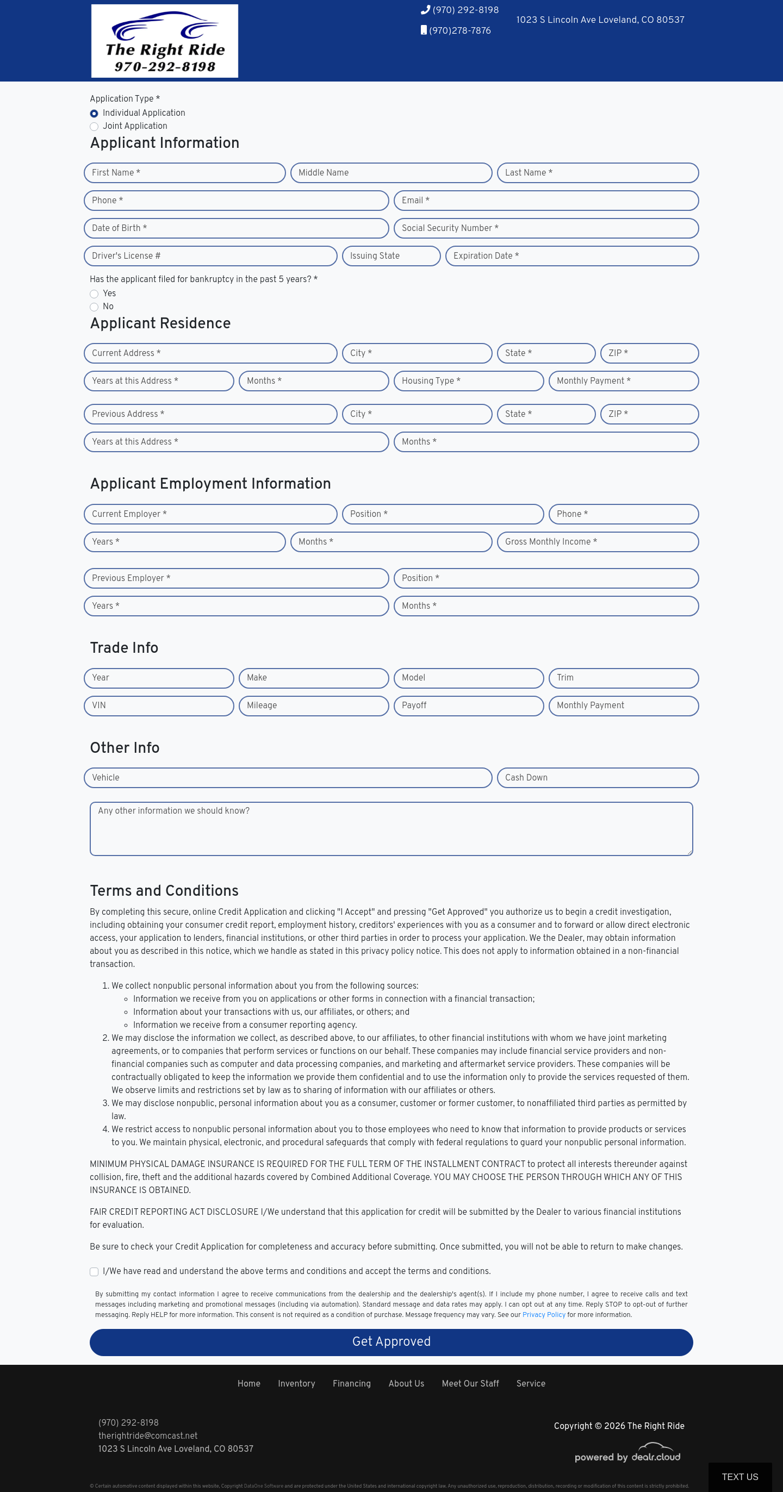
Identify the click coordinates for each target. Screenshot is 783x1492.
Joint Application (135, 126)
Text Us (740, 1477)
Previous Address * (128, 414)
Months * (264, 381)
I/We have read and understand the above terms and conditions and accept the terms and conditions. (297, 1271)
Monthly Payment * (594, 381)
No (108, 307)
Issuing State (375, 256)
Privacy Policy (544, 1315)
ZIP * (618, 353)
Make (257, 678)
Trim (565, 678)
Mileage (262, 706)
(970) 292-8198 (128, 1423)
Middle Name (324, 173)
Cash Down (526, 778)
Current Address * (126, 353)
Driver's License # (126, 256)
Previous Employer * (131, 578)
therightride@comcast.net (148, 1436)
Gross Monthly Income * (551, 542)
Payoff (414, 706)
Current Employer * (129, 514)
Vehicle (106, 778)
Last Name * (529, 173)
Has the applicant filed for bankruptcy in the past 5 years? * (204, 279)
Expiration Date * (486, 256)
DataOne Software (263, 1486)
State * (518, 353)
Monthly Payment (590, 706)
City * (361, 353)
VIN (99, 706)
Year (100, 678)
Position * (369, 514)
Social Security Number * (450, 228)
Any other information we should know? (174, 811)
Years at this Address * (135, 381)
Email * (416, 201)
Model (413, 678)
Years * (106, 542)
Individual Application (144, 113)
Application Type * (125, 99)
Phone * (107, 201)
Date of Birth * (119, 228)
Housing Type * (431, 381)
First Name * (116, 173)
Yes (109, 294)
